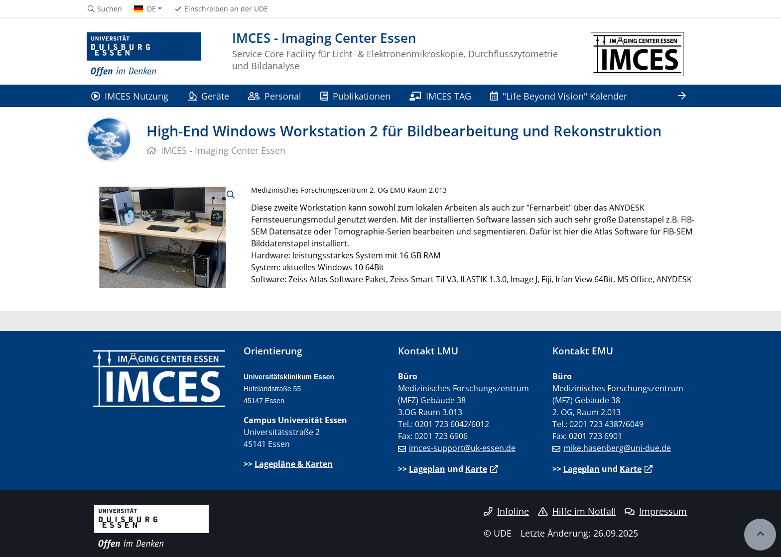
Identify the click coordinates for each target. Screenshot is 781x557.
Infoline (506, 511)
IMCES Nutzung (129, 96)
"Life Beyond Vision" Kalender (558, 96)
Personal (274, 96)
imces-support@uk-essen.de (462, 448)
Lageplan (427, 468)
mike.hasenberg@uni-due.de (617, 448)
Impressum (656, 511)
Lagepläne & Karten (294, 463)
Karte (476, 468)
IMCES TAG (440, 96)
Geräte (208, 96)
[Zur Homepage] (144, 54)
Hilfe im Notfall (577, 511)
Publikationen (355, 96)
